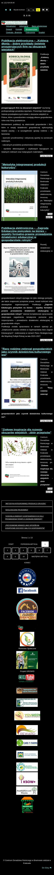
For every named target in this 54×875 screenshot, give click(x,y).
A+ (29, 15)
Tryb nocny (10, 10)
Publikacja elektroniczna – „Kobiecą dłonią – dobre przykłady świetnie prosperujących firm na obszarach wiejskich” (24, 45)
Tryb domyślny (6, 10)
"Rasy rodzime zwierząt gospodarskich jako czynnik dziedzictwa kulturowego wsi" (26, 351)
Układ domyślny (43, 9)
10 (23, 556)
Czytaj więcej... (46, 156)
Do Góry (47, 867)
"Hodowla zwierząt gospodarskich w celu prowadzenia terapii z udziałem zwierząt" (24, 517)
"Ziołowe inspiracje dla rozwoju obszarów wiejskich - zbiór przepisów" (26, 431)
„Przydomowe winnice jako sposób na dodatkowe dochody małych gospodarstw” (25, 526)
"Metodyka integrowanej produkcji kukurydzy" (23, 166)
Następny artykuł (40, 556)
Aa (29, 10)
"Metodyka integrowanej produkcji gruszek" (25, 503)
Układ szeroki (47, 9)
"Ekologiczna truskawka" (16, 510)
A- (24, 15)
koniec (27, 563)
